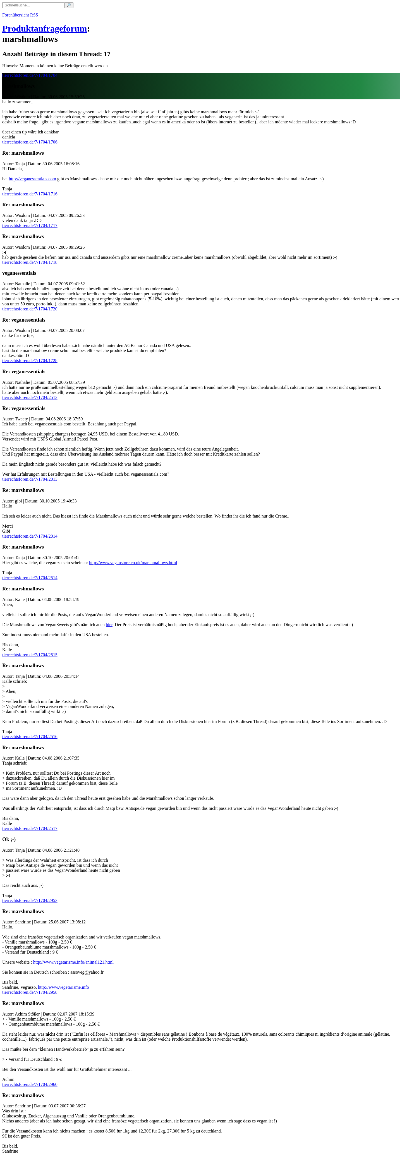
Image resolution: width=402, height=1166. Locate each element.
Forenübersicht (15, 15)
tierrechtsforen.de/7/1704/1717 (30, 225)
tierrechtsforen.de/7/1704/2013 (30, 479)
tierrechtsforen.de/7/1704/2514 (30, 577)
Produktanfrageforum (44, 28)
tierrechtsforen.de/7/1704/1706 (30, 142)
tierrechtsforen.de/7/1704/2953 (30, 900)
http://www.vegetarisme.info (63, 987)
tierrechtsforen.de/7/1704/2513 (30, 397)
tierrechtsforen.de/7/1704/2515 (30, 654)
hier (109, 624)
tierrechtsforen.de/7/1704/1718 (30, 262)
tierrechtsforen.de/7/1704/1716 (30, 193)
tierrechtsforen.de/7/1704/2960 (30, 1084)
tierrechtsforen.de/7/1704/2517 (30, 828)
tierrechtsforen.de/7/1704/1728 (30, 360)
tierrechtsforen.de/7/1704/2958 (30, 992)
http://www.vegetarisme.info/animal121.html (73, 962)
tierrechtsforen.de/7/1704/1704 (30, 75)
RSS (34, 15)
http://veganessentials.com (32, 178)
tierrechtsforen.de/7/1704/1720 (30, 309)
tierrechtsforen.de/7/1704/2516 (30, 736)
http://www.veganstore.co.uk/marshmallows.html (133, 562)
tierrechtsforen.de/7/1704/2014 (30, 536)
